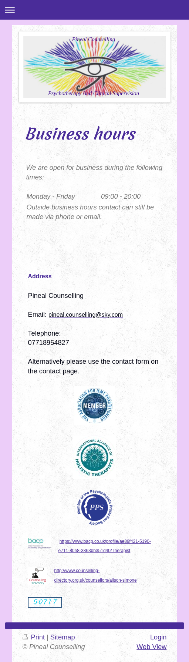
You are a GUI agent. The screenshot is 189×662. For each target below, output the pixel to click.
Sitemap (62, 637)
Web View (151, 647)
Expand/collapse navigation (94, 10)
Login (158, 637)
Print (35, 637)
